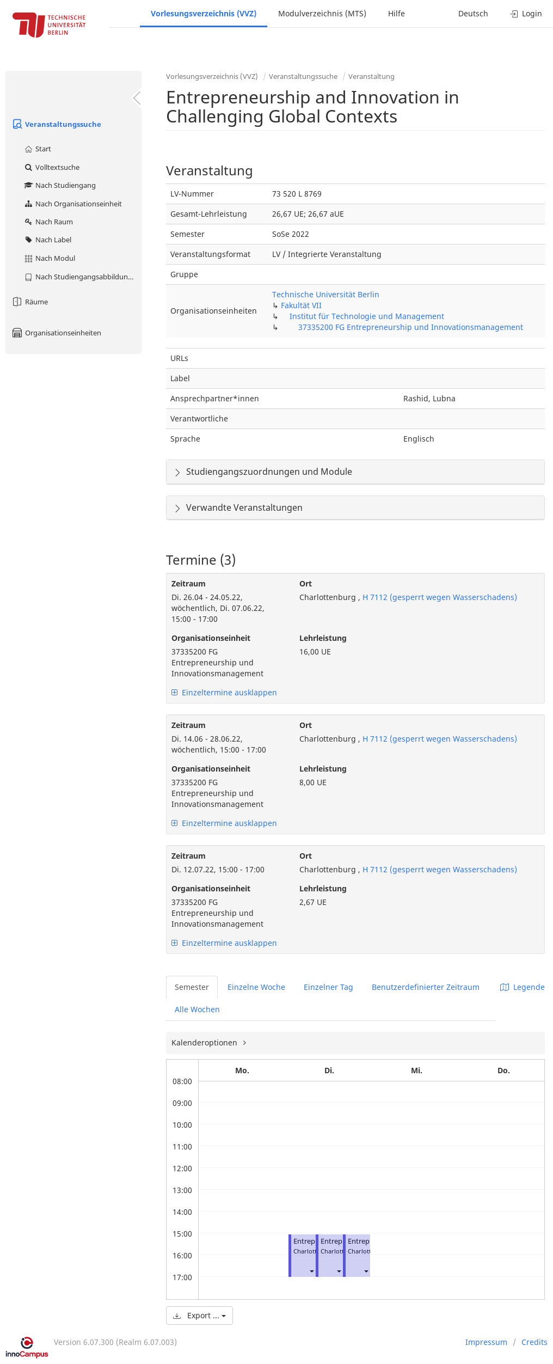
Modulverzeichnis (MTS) (322, 13)
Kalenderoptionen (205, 1042)
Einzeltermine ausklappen (224, 692)
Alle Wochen (197, 1009)
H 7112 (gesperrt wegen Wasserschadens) (438, 597)
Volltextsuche (51, 167)
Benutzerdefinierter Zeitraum (426, 987)
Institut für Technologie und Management (367, 316)
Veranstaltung (371, 76)
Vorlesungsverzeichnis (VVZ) (203, 13)
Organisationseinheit (210, 638)
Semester (192, 987)
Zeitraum (188, 583)
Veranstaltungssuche (56, 124)
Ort (305, 583)
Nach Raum (48, 222)
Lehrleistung (323, 638)
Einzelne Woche (256, 987)
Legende (522, 987)
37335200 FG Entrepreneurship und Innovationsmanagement (410, 327)
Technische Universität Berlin (325, 294)
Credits (534, 1342)
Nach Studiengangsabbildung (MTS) (82, 277)
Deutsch (473, 13)
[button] (311, 1270)
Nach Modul (49, 258)
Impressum (486, 1342)
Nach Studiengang (59, 185)
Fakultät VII (301, 305)
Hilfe (396, 13)
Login (526, 13)
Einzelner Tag (328, 987)
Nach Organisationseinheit (72, 204)
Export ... (199, 1315)
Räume (29, 302)
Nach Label (47, 239)
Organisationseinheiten (56, 333)
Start (37, 149)
